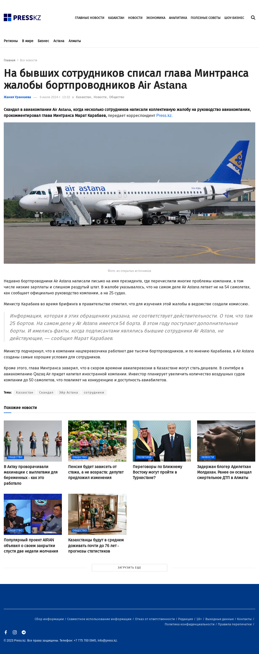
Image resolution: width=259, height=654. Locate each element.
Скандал (46, 392)
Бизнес (43, 41)
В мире (27, 41)
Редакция (186, 619)
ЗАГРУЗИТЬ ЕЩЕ (129, 567)
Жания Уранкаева (17, 97)
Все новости (28, 60)
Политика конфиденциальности (190, 624)
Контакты (245, 619)
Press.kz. (165, 115)
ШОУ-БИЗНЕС (234, 18)
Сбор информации (50, 619)
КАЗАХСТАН (116, 18)
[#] (22, 16)
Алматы (75, 41)
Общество (116, 97)
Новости (100, 97)
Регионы (11, 41)
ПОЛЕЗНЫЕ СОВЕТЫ (206, 18)
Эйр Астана (68, 392)
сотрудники (94, 392)
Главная (9, 60)
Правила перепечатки (235, 624)
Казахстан (84, 97)
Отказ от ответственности (155, 619)
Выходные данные (220, 619)
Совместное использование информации (99, 619)
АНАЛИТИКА (178, 18)
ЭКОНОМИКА (155, 18)
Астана (58, 41)
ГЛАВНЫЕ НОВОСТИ (89, 18)
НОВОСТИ (135, 18)
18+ (199, 619)
